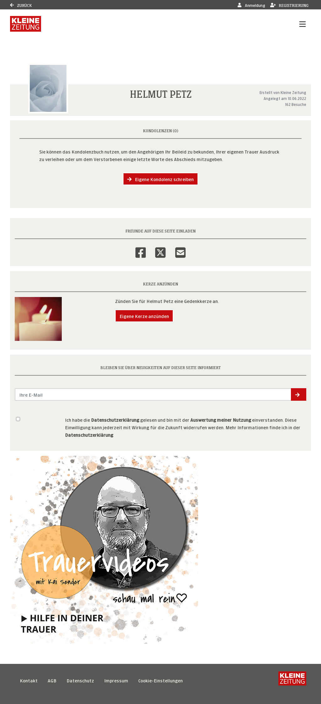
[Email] (180, 248)
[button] (298, 394)
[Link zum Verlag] (25, 24)
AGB (52, 680)
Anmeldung (251, 5)
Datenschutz (80, 680)
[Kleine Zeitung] (292, 680)
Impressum (116, 680)
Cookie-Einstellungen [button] (160, 680)
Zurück (21, 5)
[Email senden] (153, 394)
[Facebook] (140, 248)
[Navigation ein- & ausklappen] (302, 24)
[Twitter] (160, 248)
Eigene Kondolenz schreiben (160, 179)
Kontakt (29, 680)
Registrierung (289, 5)
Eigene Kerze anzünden (144, 316)
